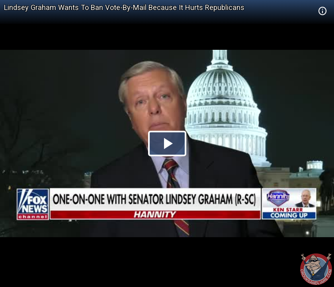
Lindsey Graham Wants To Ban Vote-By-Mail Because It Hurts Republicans (124, 7)
